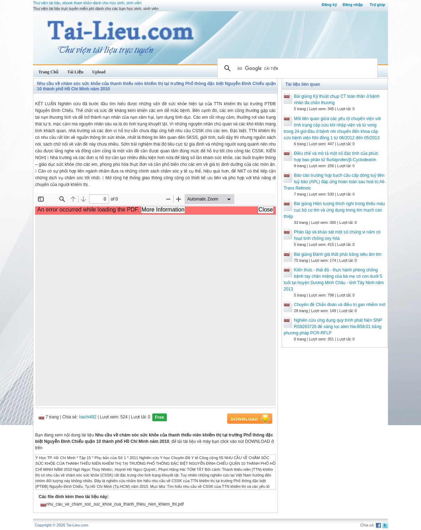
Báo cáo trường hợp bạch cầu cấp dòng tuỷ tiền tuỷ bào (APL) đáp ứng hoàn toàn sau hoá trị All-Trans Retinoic (335, 182)
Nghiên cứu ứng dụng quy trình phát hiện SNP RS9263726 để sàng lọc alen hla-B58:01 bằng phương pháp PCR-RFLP (333, 327)
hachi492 (88, 417)
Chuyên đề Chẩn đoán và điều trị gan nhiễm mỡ (339, 304)
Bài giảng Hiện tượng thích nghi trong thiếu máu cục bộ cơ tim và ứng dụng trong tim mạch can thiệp (334, 210)
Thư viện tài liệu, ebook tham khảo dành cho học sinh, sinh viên (87, 3)
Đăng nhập (353, 4)
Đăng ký (329, 4)
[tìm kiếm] (296, 68)
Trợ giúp (377, 4)
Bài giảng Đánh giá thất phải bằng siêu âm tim (338, 254)
